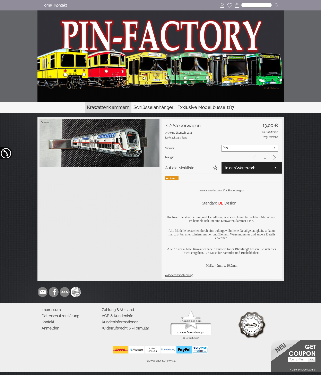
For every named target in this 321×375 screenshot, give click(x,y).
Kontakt (60, 5)
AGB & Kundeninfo (117, 316)
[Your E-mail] (298, 359)
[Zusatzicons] (76, 292)
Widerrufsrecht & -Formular (125, 328)
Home (47, 5)
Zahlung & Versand (118, 310)
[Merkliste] (229, 5)
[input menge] (264, 157)
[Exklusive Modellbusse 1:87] (205, 107)
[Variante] (250, 148)
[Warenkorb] (237, 5)
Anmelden (50, 328)
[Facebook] (54, 292)
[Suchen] (256, 5)
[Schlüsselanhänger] (153, 107)
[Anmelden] (222, 5)
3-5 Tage (176, 137)
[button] (277, 5)
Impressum (51, 310)
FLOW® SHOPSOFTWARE (160, 360)
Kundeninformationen (120, 322)
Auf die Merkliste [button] (179, 168)
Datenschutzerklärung (60, 316)
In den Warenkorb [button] (240, 168)
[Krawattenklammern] (108, 107)
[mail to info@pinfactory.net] (42, 292)
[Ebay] (65, 292)
